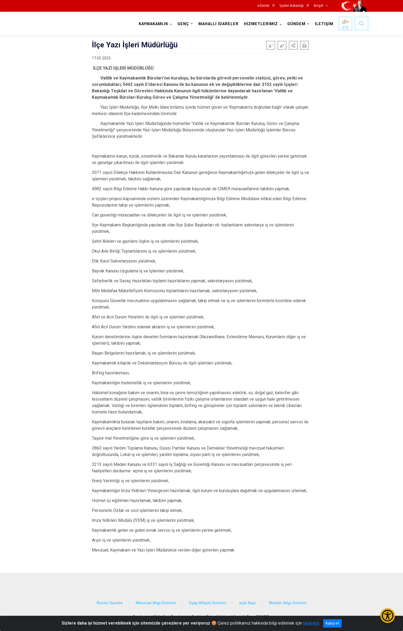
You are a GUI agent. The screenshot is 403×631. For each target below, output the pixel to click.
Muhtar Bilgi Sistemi (287, 603)
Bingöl (318, 5)
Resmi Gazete (110, 603)
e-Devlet (263, 5)
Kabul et (332, 623)
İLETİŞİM (324, 24)
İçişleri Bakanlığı (292, 5)
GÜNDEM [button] (296, 24)
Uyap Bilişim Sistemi (207, 603)
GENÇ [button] (183, 24)
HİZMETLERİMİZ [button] (261, 24)
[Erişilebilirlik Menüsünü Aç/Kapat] (387, 615)
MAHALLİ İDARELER (218, 24)
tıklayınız (311, 623)
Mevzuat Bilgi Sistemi (156, 603)
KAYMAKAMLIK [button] (153, 24)
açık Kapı (247, 603)
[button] (293, 45)
